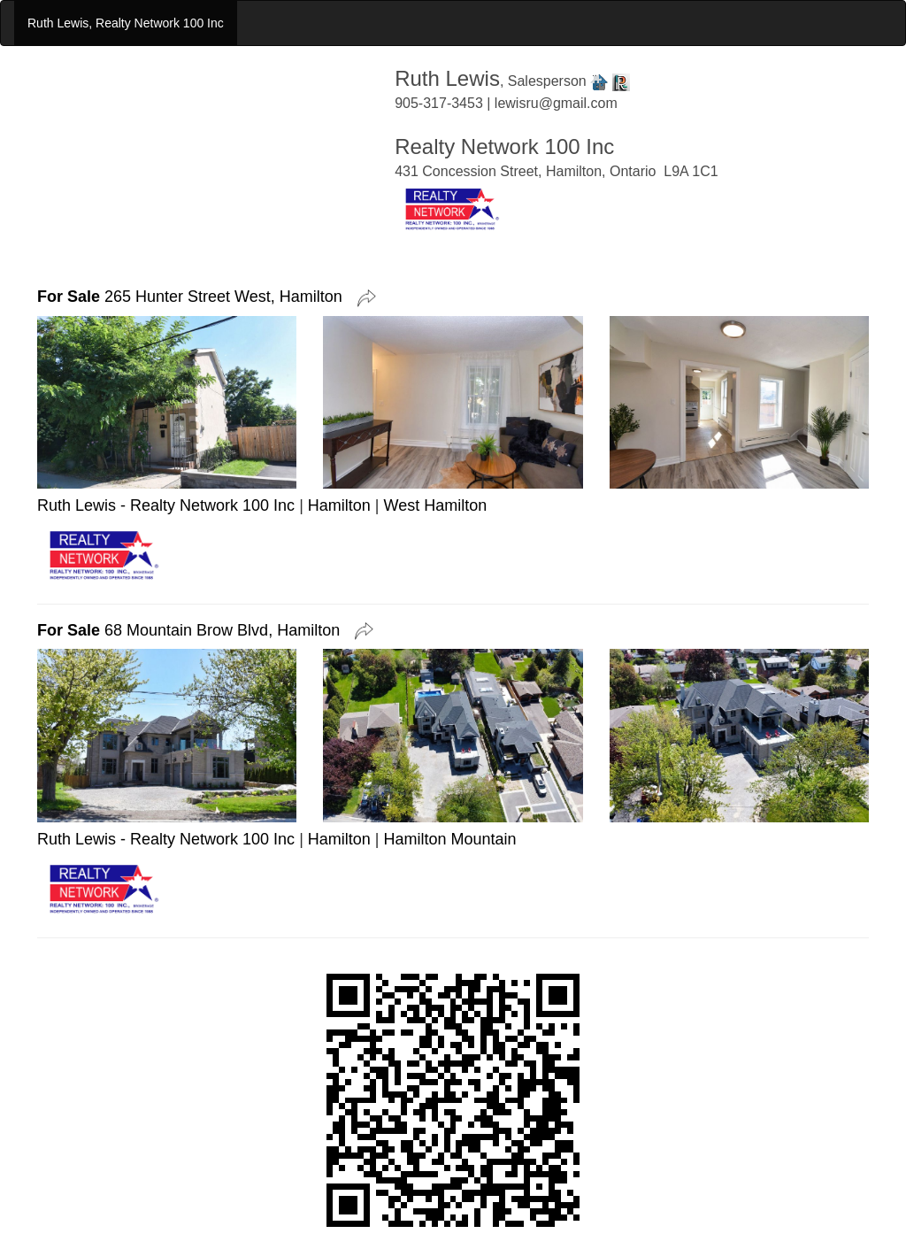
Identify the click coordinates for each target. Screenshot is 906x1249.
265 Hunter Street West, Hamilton (194, 296)
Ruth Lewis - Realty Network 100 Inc (166, 505)
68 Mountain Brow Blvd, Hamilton (193, 630)
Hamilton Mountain (450, 839)
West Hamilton (436, 505)
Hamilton (339, 505)
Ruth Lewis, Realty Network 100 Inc (125, 23)
